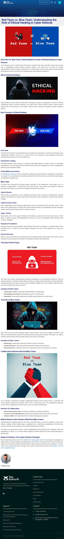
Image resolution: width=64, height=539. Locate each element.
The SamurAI (24, 440)
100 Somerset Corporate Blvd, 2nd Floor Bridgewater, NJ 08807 (45, 518)
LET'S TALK (44, 2)
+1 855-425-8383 (39, 511)
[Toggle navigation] (59, 2)
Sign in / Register (7, 488)
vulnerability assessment (9, 174)
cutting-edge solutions (37, 440)
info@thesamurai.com (40, 514)
